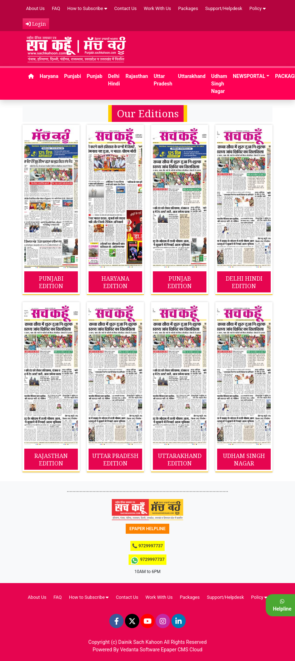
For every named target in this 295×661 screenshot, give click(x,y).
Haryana (49, 76)
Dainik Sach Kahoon (140, 642)
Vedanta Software (140, 649)
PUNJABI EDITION (51, 282)
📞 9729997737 (147, 545)
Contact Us (125, 8)
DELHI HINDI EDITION (244, 282)
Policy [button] (257, 8)
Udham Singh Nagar (219, 83)
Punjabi (72, 76)
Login (36, 23)
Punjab (94, 76)
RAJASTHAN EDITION (51, 459)
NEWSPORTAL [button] (249, 76)
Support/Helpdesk (223, 8)
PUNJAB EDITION (180, 282)
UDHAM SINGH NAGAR (244, 459)
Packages (188, 8)
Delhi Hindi (114, 80)
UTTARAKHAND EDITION (179, 459)
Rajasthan (137, 76)
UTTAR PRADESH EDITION (115, 459)
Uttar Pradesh (163, 80)
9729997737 (147, 560)
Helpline (282, 605)
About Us (35, 8)
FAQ (56, 8)
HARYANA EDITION (115, 282)
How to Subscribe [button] (87, 8)
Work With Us (157, 8)
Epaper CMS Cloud (181, 649)
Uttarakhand (191, 76)
